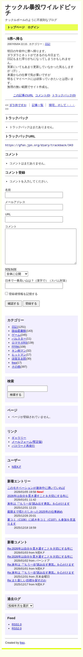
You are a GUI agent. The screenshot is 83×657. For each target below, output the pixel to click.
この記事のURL (23, 95)
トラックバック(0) (64, 95)
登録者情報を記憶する (23, 300)
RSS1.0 (16, 631)
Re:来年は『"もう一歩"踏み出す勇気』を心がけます (40, 571)
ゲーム (16, 341)
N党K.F (16, 473)
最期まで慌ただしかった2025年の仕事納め (34, 518)
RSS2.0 (16, 635)
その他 (16, 373)
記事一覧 (37, 105)
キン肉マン (19, 357)
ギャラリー (19, 444)
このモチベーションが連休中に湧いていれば (36, 494)
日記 (47, 44)
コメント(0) (42, 95)
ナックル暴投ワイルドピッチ (40, 10)
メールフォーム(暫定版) (27, 448)
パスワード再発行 (23, 452)
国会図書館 (19, 337)
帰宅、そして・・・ (62, 105)
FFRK (15, 353)
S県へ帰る (15, 38)
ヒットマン (19, 361)
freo (14, 369)
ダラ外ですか (18, 105)
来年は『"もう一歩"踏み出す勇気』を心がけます (38, 510)
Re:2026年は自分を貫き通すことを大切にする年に (40, 555)
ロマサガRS (19, 349)
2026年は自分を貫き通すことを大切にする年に (37, 502)
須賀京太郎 (19, 365)
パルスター (19, 345)
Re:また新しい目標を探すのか (26, 587)
